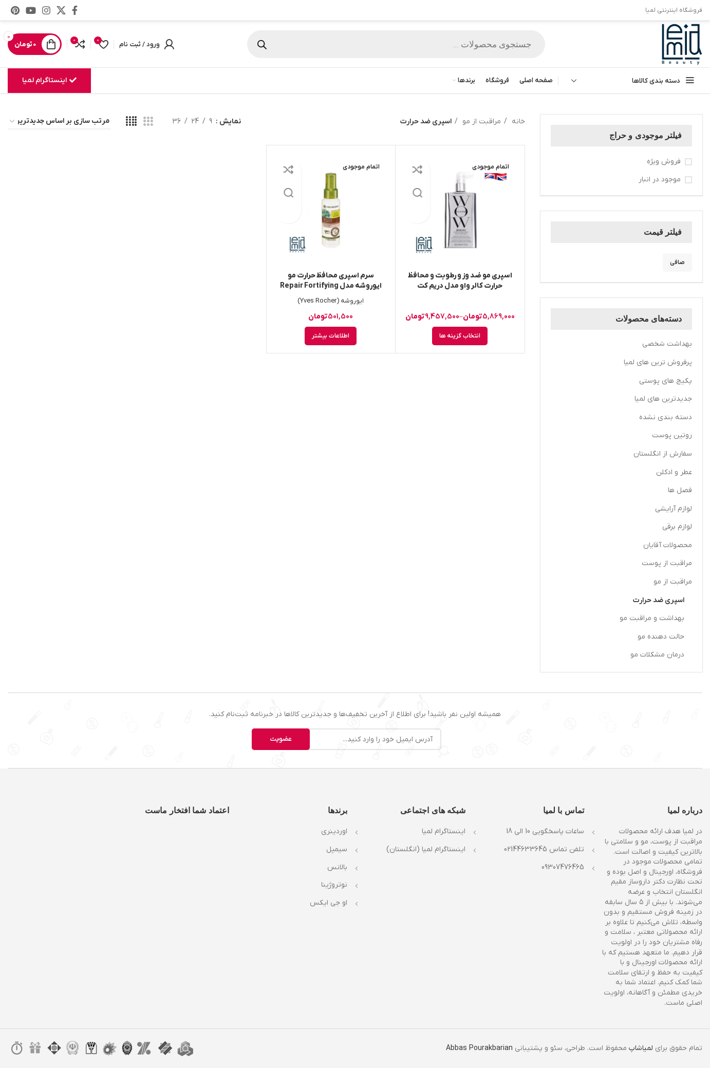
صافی (677, 262)
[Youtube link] (31, 10)
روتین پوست (672, 435)
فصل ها (680, 490)
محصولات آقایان (667, 545)
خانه (517, 121)
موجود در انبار (660, 179)
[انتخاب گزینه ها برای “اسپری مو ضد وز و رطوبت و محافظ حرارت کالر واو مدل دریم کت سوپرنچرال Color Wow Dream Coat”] (460, 336)
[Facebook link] (75, 10)
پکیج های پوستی (665, 381)
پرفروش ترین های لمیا (658, 362)
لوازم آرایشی (673, 509)
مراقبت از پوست (667, 563)
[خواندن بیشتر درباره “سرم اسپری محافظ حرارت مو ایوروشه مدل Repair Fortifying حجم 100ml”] (331, 336)
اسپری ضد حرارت (658, 600)
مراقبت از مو (672, 582)
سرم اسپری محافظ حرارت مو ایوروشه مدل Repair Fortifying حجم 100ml (331, 286)
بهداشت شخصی (667, 344)
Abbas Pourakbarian (479, 1048)
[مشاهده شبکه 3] (148, 122)
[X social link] (61, 10)
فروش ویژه (664, 161)
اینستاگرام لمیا (49, 80)
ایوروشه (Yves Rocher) (330, 301)
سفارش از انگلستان (662, 454)
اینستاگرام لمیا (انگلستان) (425, 849)
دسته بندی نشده (665, 417)
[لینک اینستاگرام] (46, 10)
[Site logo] (681, 44)
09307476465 (562, 867)
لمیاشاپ (641, 1048)
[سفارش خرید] (59, 122)
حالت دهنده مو (661, 637)
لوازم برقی (677, 527)
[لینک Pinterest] (15, 10)
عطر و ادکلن (674, 472)
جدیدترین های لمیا (663, 399)
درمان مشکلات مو (657, 655)
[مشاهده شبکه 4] (131, 122)
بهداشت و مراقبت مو (652, 618)
